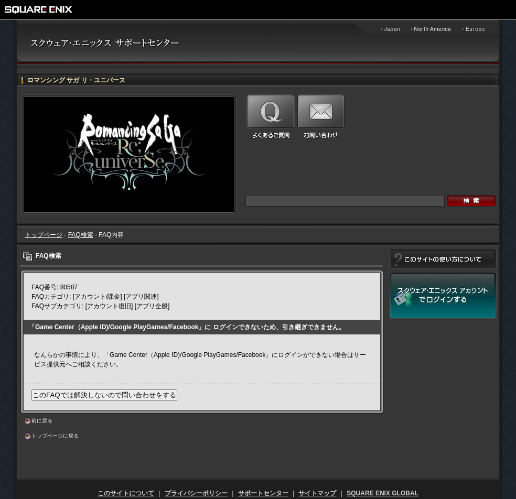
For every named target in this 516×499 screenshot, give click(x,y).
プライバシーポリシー (196, 493)
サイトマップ (317, 493)
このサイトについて (126, 493)
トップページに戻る (55, 436)
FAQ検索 (80, 234)
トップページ (43, 234)
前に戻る (41, 421)
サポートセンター (263, 493)
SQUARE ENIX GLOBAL (382, 493)
